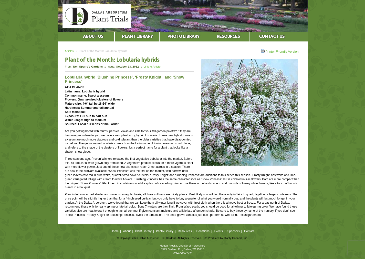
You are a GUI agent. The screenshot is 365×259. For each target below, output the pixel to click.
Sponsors (233, 231)
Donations (202, 231)
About (127, 231)
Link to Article (152, 66)
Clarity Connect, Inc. (236, 238)
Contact (249, 231)
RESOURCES (228, 36)
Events (218, 231)
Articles (69, 51)
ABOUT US (93, 36)
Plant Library (143, 231)
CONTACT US (272, 36)
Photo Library (164, 231)
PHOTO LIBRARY (183, 36)
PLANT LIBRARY (137, 36)
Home (115, 231)
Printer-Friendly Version (280, 51)
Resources (185, 231)
